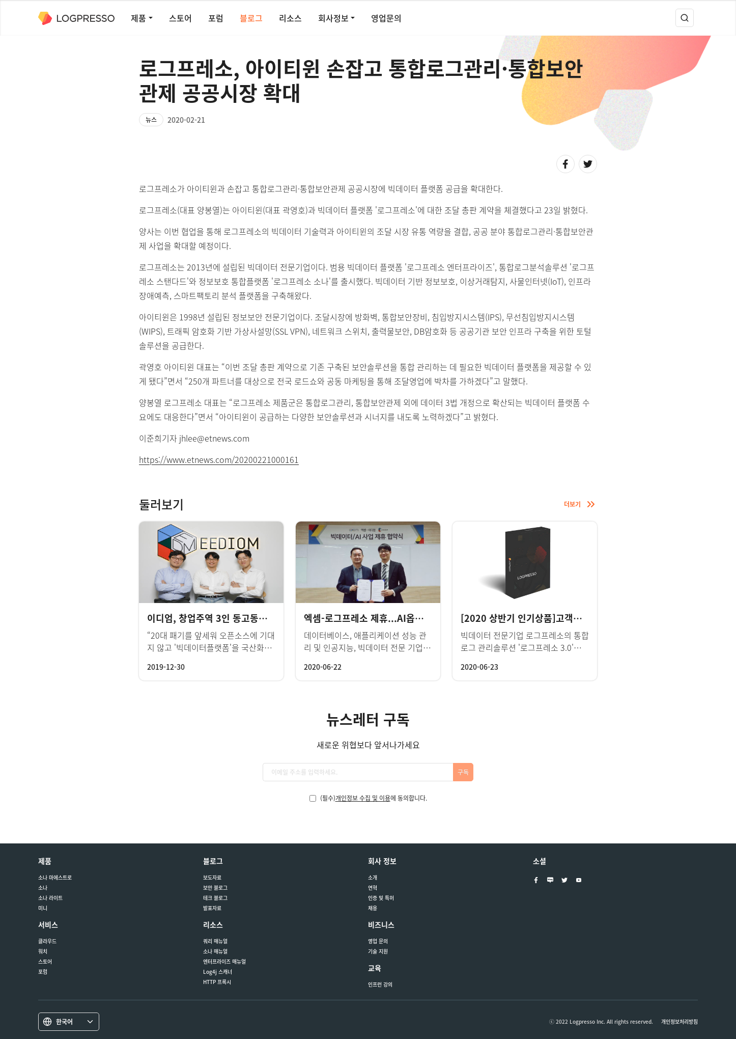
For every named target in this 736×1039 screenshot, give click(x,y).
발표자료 (212, 908)
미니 (42, 908)
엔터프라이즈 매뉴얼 (224, 962)
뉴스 (151, 119)
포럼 (215, 18)
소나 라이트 (50, 898)
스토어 (180, 18)
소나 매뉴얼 (215, 951)
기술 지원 (378, 951)
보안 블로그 (215, 888)
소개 (372, 877)
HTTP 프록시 (217, 982)
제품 (138, 18)
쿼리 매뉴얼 (215, 941)
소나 (42, 888)
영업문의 (386, 18)
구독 (463, 772)
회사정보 (333, 18)
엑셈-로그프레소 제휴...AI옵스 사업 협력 (383, 618)
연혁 (372, 888)
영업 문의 (378, 941)
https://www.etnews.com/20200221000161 (219, 459)
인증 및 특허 (381, 898)
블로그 (251, 18)
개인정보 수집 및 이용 (362, 798)
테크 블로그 (215, 898)
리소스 (290, 18)
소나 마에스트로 (55, 877)
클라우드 (47, 941)
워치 (42, 951)
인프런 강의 (380, 984)
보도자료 (212, 877)
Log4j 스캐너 (217, 972)
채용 (372, 908)
